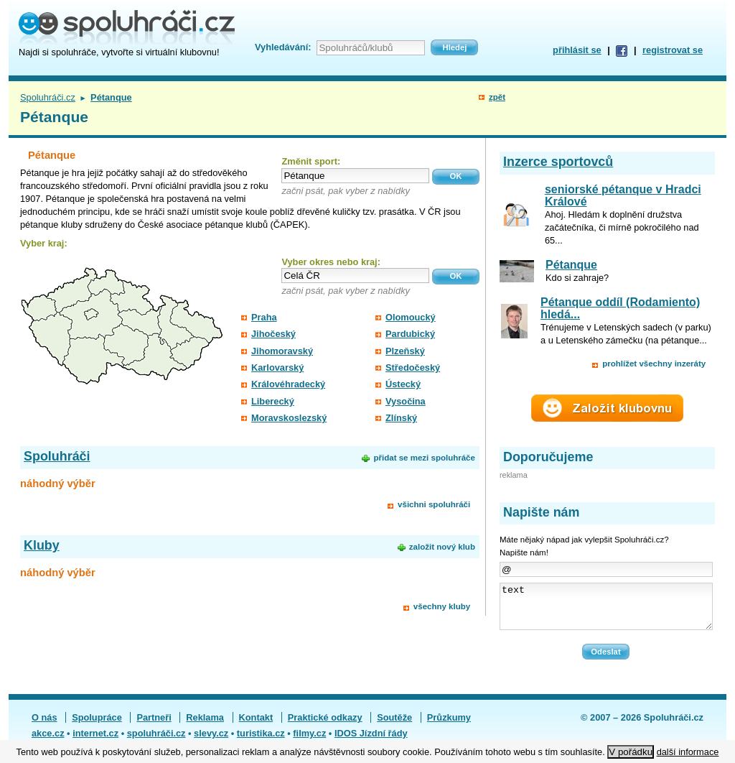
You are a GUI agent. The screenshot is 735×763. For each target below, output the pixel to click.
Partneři (153, 726)
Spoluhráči (57, 456)
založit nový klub (442, 546)
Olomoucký (410, 317)
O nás (44, 726)
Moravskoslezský (289, 417)
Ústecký (403, 384)
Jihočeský (273, 333)
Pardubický (410, 333)
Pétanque (571, 265)
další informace (688, 751)
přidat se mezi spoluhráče (423, 457)
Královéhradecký (288, 384)
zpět (497, 97)
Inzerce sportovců (558, 161)
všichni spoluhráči (434, 504)
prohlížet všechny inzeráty (654, 363)
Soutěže (394, 726)
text (606, 611)
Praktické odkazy (325, 726)
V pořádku (630, 751)
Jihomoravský (282, 351)
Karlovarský (277, 367)
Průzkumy (449, 726)
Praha (264, 317)
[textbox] (355, 175)
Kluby (42, 545)
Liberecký (272, 401)
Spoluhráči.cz (47, 97)
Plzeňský (405, 351)
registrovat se (672, 50)
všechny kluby (441, 606)
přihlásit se (577, 50)
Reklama (205, 726)
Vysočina (405, 401)
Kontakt (256, 726)
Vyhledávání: (283, 47)
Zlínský (401, 417)
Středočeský (412, 367)
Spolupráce (97, 726)
